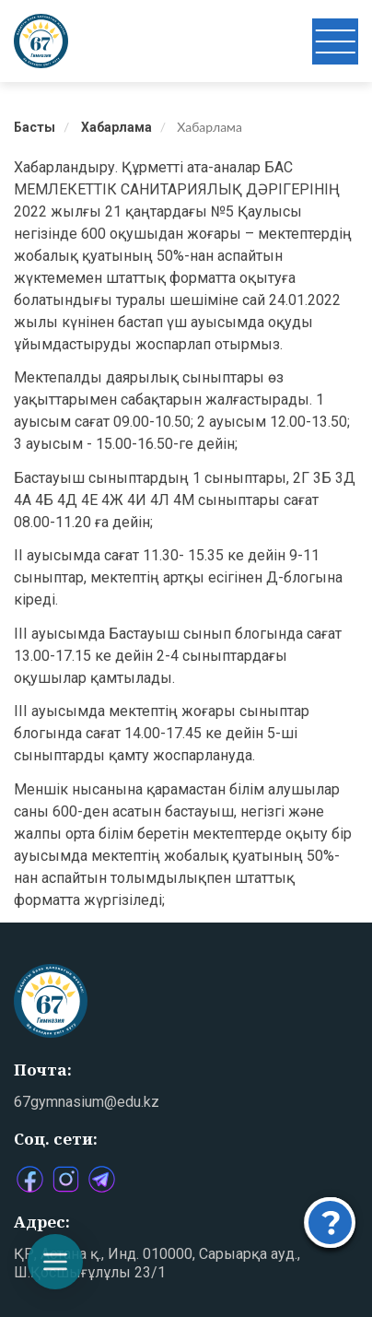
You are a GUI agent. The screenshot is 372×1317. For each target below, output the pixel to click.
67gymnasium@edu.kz (86, 1102)
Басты (34, 127)
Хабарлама (116, 127)
